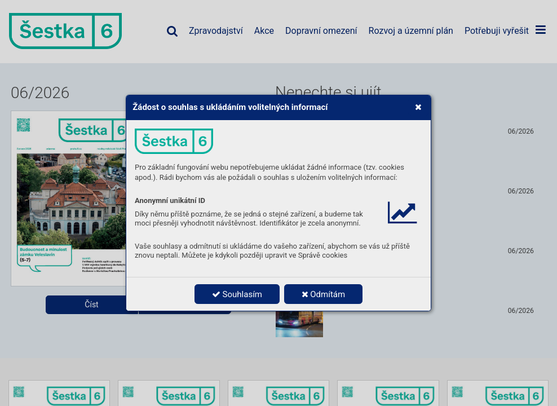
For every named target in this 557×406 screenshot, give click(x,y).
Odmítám (324, 294)
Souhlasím (237, 294)
